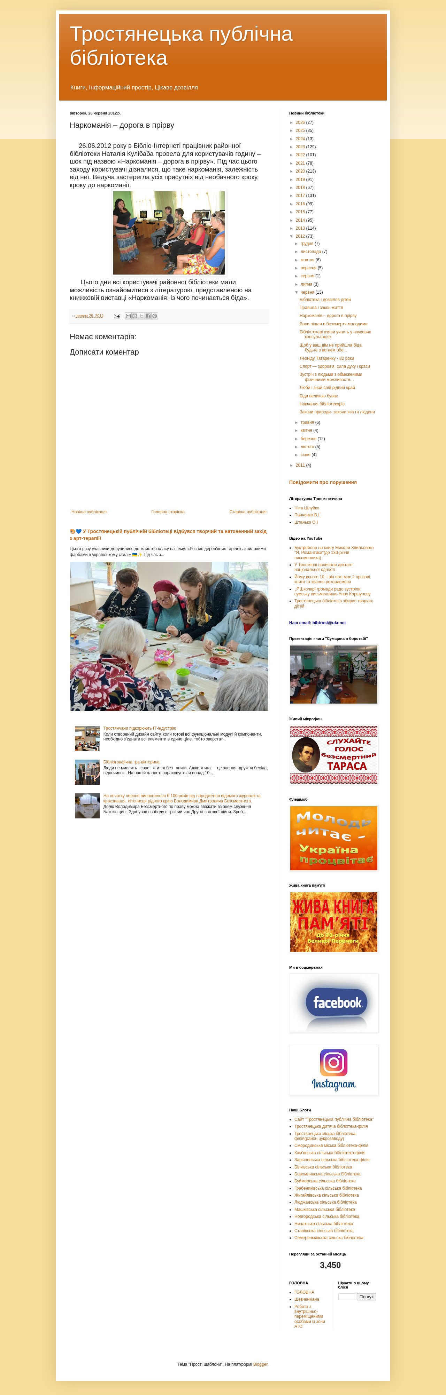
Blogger (260, 1364)
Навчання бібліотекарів (322, 404)
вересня (309, 267)
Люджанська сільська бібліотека (325, 1202)
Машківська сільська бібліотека (324, 1209)
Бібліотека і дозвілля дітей (325, 299)
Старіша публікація (248, 511)
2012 (301, 236)
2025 (301, 130)
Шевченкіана (306, 1299)
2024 (301, 138)
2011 (301, 465)
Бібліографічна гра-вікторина (131, 762)
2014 (301, 220)
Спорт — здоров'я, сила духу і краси (335, 366)
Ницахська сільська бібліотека (323, 1223)
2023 (301, 146)
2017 (301, 195)
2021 (301, 163)
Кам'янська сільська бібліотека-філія (330, 1152)
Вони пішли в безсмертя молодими (334, 324)
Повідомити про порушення (323, 482)
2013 (301, 228)
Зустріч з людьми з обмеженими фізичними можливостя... (331, 377)
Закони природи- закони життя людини (337, 412)
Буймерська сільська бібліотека (325, 1181)
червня (308, 292)
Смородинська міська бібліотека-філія (331, 1145)
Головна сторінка (168, 511)
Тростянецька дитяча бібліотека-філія (331, 1126)
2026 (301, 122)
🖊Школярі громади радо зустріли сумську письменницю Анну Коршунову (332, 591)
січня (306, 454)
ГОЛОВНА (304, 1292)
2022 (301, 154)
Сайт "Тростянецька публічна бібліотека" (334, 1119)
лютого (308, 446)
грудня (308, 243)
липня (307, 284)
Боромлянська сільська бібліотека (327, 1174)
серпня (308, 276)
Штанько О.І (306, 522)
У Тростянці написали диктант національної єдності (323, 567)
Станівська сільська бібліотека (324, 1230)
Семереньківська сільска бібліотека (328, 1237)
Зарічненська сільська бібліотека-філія (332, 1159)
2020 (301, 171)
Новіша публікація (89, 511)
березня (309, 438)
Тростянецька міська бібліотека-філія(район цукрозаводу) (325, 1136)
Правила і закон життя (321, 307)
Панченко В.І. (307, 515)
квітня (307, 430)
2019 (301, 179)
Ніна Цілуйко (306, 508)
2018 (301, 187)
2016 (301, 203)
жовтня (308, 259)
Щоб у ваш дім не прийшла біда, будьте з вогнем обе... (331, 347)
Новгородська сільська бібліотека (326, 1216)
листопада (311, 251)
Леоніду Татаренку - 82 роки (327, 358)
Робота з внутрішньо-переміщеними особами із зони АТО (309, 1316)
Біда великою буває (319, 396)
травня (308, 422)
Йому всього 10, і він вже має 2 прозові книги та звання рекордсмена (332, 579)
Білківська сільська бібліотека (323, 1167)
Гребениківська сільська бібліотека (328, 1188)
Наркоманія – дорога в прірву (328, 315)
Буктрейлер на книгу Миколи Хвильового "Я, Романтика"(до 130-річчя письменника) (334, 552)
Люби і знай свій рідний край (327, 387)
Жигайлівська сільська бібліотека (326, 1195)
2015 (301, 211)
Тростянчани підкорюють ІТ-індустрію (139, 728)
